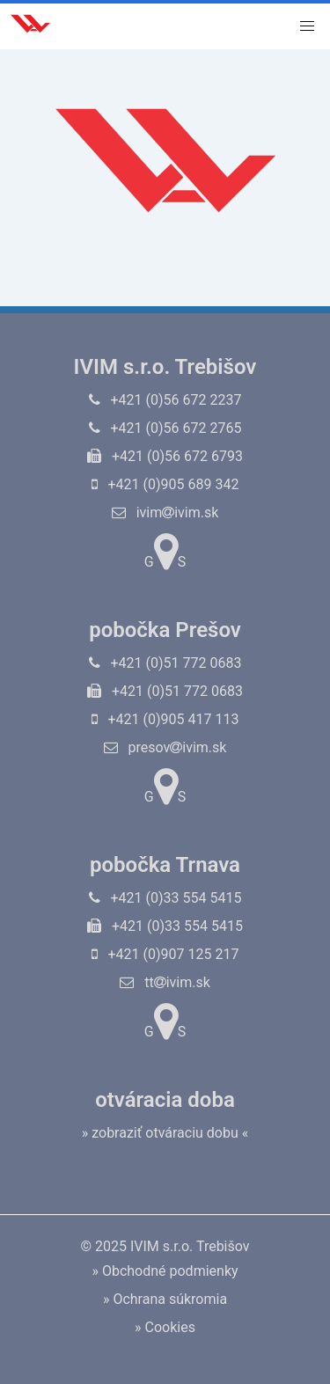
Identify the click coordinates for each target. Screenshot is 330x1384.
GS (165, 552)
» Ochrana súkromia (165, 1299)
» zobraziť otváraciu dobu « (165, 1132)
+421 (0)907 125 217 (165, 954)
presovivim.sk (165, 747)
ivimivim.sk (165, 512)
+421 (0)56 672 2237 (165, 400)
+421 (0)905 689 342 (165, 484)
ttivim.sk (165, 982)
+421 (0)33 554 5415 (165, 898)
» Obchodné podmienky (165, 1271)
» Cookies (165, 1327)
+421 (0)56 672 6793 (165, 456)
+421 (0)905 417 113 (165, 719)
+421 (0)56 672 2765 (165, 428)
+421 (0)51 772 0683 (165, 663)
